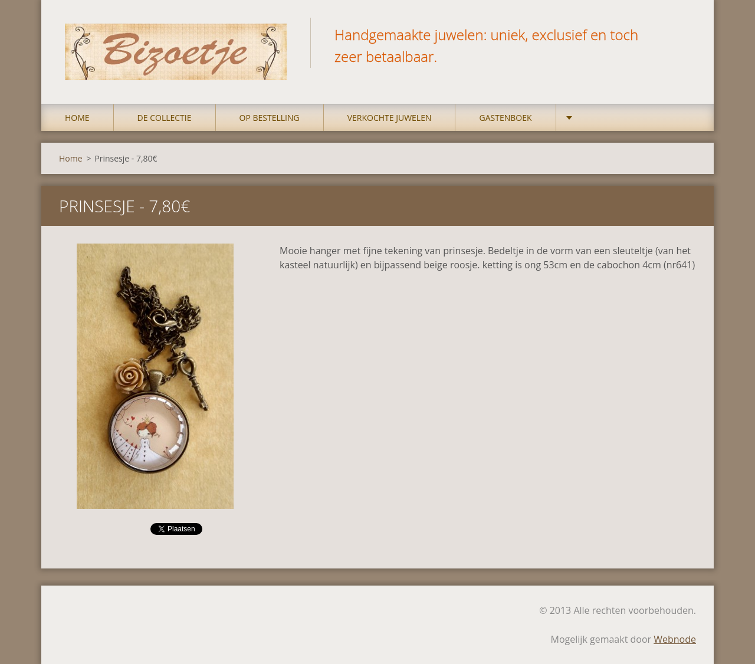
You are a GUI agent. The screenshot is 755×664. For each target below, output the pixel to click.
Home (77, 117)
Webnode (675, 639)
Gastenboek (505, 117)
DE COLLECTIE (164, 117)
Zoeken (683, 34)
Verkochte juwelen (389, 117)
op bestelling (269, 117)
